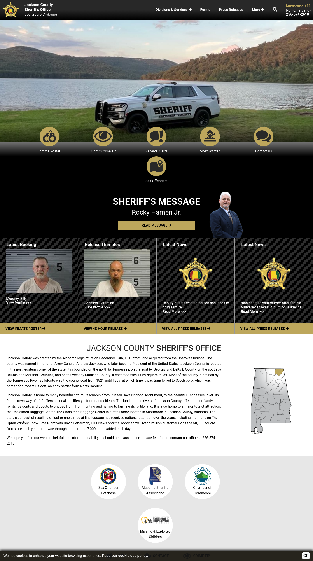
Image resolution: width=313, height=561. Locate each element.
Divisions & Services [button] (173, 10)
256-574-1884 (193, 519)
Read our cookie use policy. (125, 556)
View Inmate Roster (25, 299)
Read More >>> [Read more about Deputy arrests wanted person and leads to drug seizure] (174, 282)
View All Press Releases (186, 299)
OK (305, 556)
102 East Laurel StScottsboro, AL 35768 (255, 522)
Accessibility (115, 543)
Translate (135, 543)
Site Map (96, 543)
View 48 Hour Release (105, 299)
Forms (205, 10)
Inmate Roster (29, 140)
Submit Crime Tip (79, 140)
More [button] (258, 10)
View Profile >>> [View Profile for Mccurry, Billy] (18, 273)
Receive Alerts (131, 140)
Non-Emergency (298, 10)
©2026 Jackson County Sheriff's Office (36, 543)
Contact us (233, 140)
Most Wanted (182, 140)
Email (135, 515)
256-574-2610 (189, 515)
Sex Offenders (284, 140)
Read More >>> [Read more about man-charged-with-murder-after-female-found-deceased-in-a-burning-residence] (252, 282)
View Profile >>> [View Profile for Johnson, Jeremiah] (97, 278)
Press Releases (231, 10)
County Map (77, 543)
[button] (275, 10)
